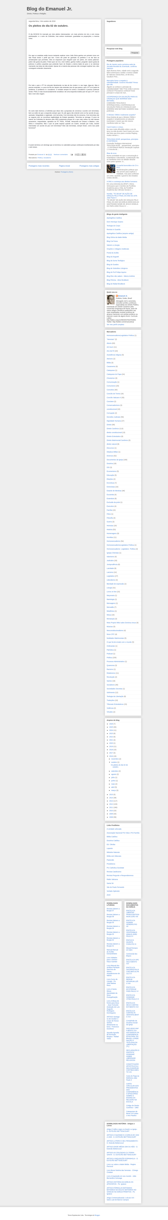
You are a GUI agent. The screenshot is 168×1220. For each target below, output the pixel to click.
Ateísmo (110, 359)
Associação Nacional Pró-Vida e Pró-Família (123, 833)
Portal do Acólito (113, 253)
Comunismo (111, 386)
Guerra (109, 522)
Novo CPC (111, 634)
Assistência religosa (114, 355)
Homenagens (112, 533)
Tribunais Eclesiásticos (115, 704)
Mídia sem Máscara (114, 856)
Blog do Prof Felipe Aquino (116, 272)
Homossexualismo (113, 541)
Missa (109, 615)
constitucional (112, 409)
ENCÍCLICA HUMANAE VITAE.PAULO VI (132, 997)
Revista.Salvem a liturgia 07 (113, 910)
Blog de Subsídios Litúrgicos (117, 268)
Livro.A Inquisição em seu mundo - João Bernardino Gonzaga (121, 1177)
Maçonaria (110, 595)
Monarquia (111, 619)
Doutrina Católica (113, 841)
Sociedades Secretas (114, 689)
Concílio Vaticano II (114, 398)
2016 (111, 756)
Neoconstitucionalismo (115, 630)
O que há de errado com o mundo (119, 642)
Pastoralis (110, 860)
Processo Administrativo (115, 661)
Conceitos (110, 390)
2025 (111, 727)
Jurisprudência (112, 564)
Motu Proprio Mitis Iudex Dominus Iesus (121, 623)
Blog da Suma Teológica (116, 261)
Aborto (109, 343)
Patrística (110, 650)
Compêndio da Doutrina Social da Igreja (131, 1023)
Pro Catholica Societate (115, 868)
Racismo (110, 669)
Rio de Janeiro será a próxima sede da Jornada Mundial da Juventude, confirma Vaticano (122, 66)
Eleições (110, 479)
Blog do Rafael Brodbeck (116, 284)
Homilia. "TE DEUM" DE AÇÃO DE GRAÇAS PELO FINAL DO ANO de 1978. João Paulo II (122, 196)
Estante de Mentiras (114, 491)
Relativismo (111, 673)
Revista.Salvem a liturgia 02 (113, 939)
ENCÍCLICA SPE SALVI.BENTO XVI (132, 962)
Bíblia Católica (112, 837)
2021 (111, 740)
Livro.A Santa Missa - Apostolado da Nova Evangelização (112, 993)
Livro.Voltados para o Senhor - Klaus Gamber (112, 960)
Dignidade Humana (114, 421)
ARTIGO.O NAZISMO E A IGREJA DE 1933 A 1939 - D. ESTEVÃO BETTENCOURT (123, 1136)
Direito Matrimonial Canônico (117, 440)
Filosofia (110, 518)
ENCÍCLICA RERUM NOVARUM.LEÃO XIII (132, 980)
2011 (111, 807)
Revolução (111, 677)
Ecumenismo (111, 471)
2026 (111, 724)
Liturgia (109, 588)
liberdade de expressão (115, 584)
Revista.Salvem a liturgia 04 (113, 927)
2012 (111, 804)
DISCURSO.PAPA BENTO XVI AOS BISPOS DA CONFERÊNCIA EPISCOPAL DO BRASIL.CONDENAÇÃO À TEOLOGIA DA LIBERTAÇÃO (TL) (132, 1037)
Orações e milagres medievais (118, 249)
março (113, 790)
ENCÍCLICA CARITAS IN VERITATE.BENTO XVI (132, 1014)
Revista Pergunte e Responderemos (120, 875)
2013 (111, 801)
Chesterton (111, 378)
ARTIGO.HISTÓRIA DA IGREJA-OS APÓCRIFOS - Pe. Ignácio (120, 1183)
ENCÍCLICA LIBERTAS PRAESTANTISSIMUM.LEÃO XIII (132, 913)
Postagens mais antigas (89, 166)
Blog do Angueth (113, 257)
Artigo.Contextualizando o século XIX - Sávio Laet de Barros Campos (121, 1199)
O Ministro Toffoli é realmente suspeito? (121, 115)
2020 (111, 743)
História (109, 529)
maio (113, 784)
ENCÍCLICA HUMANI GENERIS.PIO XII (131, 923)
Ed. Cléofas (111, 844)
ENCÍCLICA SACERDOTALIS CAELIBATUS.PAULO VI (132, 970)
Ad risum (110, 347)
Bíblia (109, 363)
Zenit (108, 895)
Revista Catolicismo (114, 872)
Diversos (110, 456)
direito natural (112, 444)
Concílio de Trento (113, 394)
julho (113, 777)
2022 (111, 737)
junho (113, 781)
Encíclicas (110, 483)
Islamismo (110, 557)
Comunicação (112, 382)
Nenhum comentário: (61, 154)
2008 (111, 817)
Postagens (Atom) (67, 172)
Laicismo (110, 572)
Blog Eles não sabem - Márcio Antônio (121, 276)
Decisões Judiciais (113, 417)
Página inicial (64, 166)
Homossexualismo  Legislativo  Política (120, 545)
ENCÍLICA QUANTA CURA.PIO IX (131, 942)
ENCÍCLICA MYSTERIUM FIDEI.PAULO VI (132, 989)
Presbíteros (111, 864)
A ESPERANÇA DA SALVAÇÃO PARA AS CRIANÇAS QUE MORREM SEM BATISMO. (122, 99)
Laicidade (110, 568)
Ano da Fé (110, 351)
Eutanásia (110, 498)
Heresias (110, 526)
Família (109, 510)
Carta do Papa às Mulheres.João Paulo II (132, 1078)
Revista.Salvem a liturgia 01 (113, 945)
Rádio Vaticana (112, 879)
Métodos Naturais (113, 852)
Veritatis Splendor (113, 891)
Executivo (110, 506)
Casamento (111, 366)
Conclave (110, 401)
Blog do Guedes (113, 264)
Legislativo (111, 576)
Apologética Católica (114, 218)
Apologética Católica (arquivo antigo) (120, 233)
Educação (110, 475)
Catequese (111, 370)
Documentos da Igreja (115, 460)
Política (40, 158)
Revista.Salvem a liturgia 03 (113, 933)
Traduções (111, 700)
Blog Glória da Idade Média (117, 237)
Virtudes (110, 712)
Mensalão (110, 607)
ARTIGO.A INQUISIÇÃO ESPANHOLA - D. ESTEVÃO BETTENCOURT (122, 1160)
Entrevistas (111, 487)
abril (113, 787)
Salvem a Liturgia (113, 245)
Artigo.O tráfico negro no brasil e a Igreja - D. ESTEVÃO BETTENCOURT (122, 1130)
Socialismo (47, 158)
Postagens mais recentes (39, 166)
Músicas (110, 627)
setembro (115, 771)
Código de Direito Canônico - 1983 (132, 1107)
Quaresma (110, 665)
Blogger (97, 1215)
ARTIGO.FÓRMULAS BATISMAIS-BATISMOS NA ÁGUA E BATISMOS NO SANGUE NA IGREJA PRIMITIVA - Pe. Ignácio (121, 1191)
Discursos (110, 448)
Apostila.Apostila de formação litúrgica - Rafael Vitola (113, 1036)
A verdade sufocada (114, 829)
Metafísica (110, 611)
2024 (111, 730)
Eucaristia (110, 495)
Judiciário (110, 560)
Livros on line (112, 592)
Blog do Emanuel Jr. (49, 8)
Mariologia (110, 599)
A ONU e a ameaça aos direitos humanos (122, 182)
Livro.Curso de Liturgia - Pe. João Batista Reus (112, 982)
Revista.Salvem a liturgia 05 (113, 921)
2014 (111, 798)
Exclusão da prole (113, 502)
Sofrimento (111, 692)
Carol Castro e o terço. (115, 127)
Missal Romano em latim (132, 949)
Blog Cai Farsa (112, 241)
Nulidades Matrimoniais (115, 638)
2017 (111, 753)
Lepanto (110, 848)
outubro (114, 762)
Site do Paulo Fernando (115, 887)
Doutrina (110, 463)
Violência (110, 708)
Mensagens (111, 603)
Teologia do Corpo (113, 226)
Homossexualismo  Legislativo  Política (120, 335)
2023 (111, 733)
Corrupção (110, 413)
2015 (111, 794)
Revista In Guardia (113, 229)
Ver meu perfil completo (115, 324)
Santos (109, 681)
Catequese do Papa (114, 374)
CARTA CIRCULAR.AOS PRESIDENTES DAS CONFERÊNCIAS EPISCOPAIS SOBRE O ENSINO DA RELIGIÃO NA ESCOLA (132, 1093)
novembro (115, 759)
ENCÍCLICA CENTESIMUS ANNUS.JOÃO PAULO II (131, 933)
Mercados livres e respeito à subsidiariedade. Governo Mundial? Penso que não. (122, 83)
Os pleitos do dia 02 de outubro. (48, 25)
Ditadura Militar (112, 452)
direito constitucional (114, 432)
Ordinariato (111, 646)
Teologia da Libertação (115, 696)
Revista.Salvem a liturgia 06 (113, 915)
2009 (111, 814)
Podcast (110, 654)
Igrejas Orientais (113, 553)
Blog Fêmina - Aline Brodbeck (117, 280)
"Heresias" (110, 339)
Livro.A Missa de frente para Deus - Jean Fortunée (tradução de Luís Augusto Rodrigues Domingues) (113, 1007)
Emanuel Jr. (123, 296)
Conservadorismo (113, 405)
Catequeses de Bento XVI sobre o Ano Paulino (132, 1113)
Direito (109, 425)
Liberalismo (111, 580)
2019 (111, 746)
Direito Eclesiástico (114, 436)
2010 (111, 811)
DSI (108, 467)
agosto (114, 774)
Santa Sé (110, 883)
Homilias (110, 537)
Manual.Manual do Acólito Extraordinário (112, 952)
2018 (111, 750)
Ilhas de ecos (112, 153)
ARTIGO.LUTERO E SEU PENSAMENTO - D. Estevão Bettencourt (123, 1142)
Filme (109, 514)
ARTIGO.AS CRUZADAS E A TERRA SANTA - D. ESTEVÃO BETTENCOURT (121, 1154)
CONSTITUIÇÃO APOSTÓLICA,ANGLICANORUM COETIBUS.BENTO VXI (132, 1068)
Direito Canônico (113, 429)
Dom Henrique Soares (115, 222)
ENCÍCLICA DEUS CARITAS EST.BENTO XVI (132, 1005)
